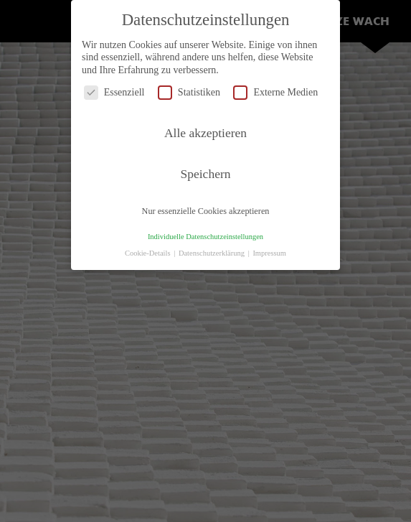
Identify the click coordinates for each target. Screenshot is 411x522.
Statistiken (189, 92)
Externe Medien (275, 92)
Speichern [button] (206, 174)
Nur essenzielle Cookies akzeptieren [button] (206, 211)
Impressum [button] (269, 253)
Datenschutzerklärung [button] (213, 253)
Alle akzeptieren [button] (205, 133)
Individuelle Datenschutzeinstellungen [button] (205, 237)
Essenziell (114, 92)
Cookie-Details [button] (148, 253)
